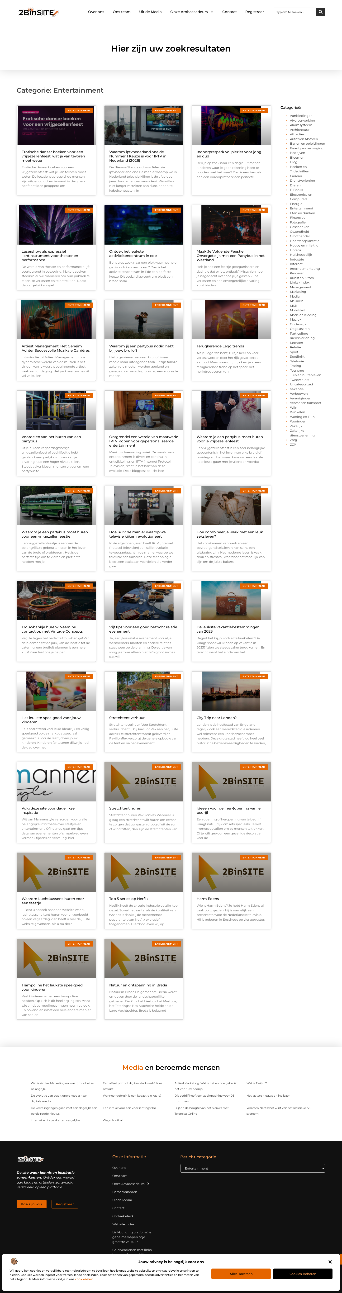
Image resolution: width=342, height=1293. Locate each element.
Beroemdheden (124, 1192)
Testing (295, 366)
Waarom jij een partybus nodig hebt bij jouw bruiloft (141, 348)
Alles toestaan (241, 1274)
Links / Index (299, 282)
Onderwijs (298, 324)
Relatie (295, 347)
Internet (296, 264)
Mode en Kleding (303, 315)
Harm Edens (208, 898)
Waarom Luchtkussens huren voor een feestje (53, 900)
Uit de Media (150, 11)
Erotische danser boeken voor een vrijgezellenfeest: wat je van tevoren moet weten (53, 156)
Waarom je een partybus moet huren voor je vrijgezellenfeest (230, 439)
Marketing (298, 292)
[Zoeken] (320, 12)
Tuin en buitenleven (305, 375)
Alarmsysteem (301, 125)
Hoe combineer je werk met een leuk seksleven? (230, 534)
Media (295, 296)
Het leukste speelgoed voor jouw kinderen (51, 719)
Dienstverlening (302, 180)
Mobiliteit (297, 310)
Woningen (298, 421)
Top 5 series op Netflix (128, 898)
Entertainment (301, 208)
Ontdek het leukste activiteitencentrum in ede (133, 253)
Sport (294, 352)
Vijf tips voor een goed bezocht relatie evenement (143, 629)
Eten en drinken (302, 213)
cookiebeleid (84, 1279)
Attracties (297, 134)
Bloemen (297, 157)
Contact (229, 11)
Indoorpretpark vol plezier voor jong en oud (229, 154)
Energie (296, 204)
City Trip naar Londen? (217, 717)
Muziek (295, 319)
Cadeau (296, 176)
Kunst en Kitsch (302, 278)
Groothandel (300, 236)
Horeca (295, 250)
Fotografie (298, 222)
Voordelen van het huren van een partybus (51, 439)
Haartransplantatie (304, 241)
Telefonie (297, 361)
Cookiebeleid (122, 1216)
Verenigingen (300, 398)
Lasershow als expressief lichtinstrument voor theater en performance (50, 255)
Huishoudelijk (301, 254)
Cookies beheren (303, 1274)
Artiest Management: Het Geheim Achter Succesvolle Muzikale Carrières (56, 348)
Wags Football (113, 1120)
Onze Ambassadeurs (192, 12)
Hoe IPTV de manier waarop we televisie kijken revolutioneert (137, 534)
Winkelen (297, 412)
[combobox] (295, 12)
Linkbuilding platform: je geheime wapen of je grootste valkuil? (131, 1237)
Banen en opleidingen (307, 143)
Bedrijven (297, 153)
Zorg (293, 440)
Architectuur (299, 130)
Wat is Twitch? (257, 1083)
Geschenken (299, 227)
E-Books (296, 190)
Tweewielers (299, 380)
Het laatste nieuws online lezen (268, 1095)
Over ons (96, 11)
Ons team (122, 11)
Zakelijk (296, 426)
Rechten (296, 343)
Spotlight (297, 356)
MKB (293, 306)
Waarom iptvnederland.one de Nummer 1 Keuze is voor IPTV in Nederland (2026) (137, 156)
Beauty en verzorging (306, 148)
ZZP (293, 444)
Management (300, 287)
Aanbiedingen (301, 116)
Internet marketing (305, 268)
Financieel (298, 217)
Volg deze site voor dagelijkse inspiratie (48, 810)
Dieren (295, 185)
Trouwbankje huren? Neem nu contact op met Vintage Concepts (52, 629)
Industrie (297, 259)
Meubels (296, 301)
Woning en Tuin (302, 417)
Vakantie (297, 389)
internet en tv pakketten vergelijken (56, 1120)
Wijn (293, 407)
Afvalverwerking (302, 120)
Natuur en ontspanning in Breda (138, 985)
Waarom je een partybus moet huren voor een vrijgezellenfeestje (55, 534)
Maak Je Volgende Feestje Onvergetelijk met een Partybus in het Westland (231, 255)
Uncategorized (301, 384)
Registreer (254, 11)
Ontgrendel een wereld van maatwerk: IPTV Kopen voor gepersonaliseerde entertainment (143, 441)
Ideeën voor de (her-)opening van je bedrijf (229, 810)
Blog (293, 162)
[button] (330, 1262)
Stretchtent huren (125, 808)
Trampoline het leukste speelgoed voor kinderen (52, 987)
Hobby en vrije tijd (304, 245)
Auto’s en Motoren (304, 139)
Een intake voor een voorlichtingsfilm (129, 1108)
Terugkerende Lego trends (220, 346)
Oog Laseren (300, 329)
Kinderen (297, 273)
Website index (123, 1224)
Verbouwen (299, 393)
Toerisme (297, 370)
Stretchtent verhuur (127, 717)
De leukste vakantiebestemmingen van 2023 (228, 629)
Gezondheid (299, 231)
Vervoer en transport (305, 403)
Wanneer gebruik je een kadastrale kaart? (132, 1095)
